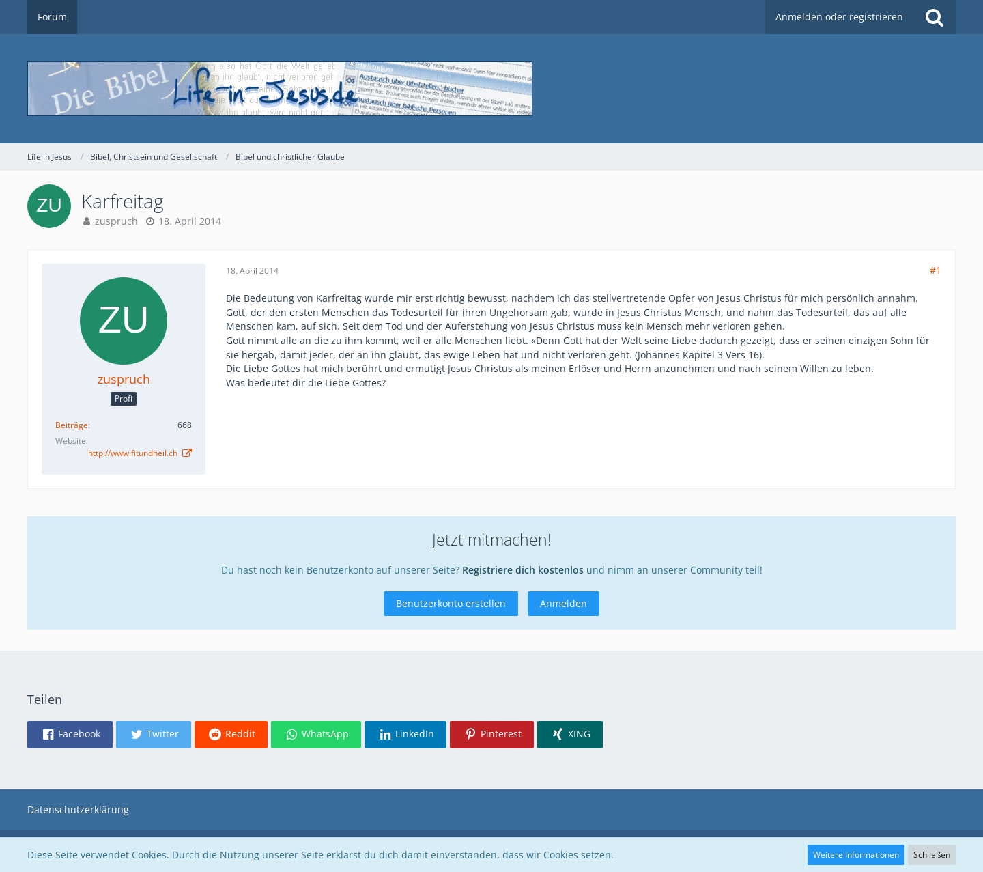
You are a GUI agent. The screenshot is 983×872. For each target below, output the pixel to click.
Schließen (931, 854)
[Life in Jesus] (491, 89)
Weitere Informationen (856, 854)
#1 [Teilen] (935, 270)
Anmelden (563, 603)
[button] (70, 734)
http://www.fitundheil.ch (134, 453)
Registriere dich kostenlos (523, 569)
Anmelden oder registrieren (839, 16)
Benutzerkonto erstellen (451, 603)
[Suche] (934, 17)
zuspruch (116, 220)
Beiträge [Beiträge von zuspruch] (71, 425)
